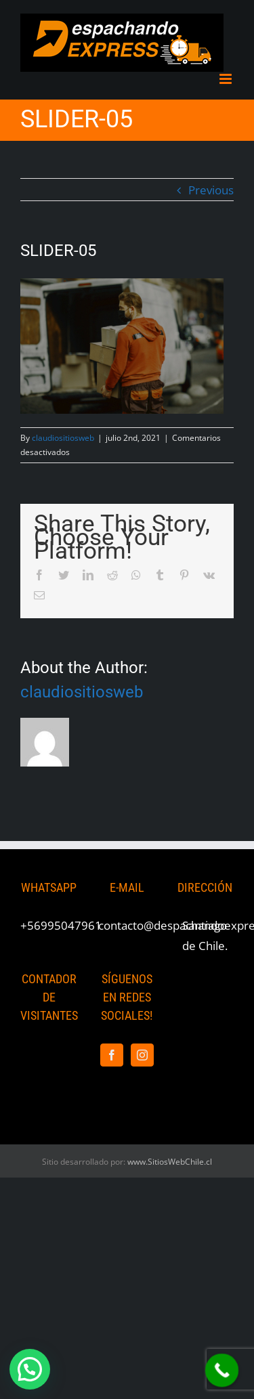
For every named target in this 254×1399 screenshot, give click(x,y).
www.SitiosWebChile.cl (169, 1161)
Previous (211, 190)
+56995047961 (61, 925)
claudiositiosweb (63, 438)
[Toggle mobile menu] (226, 79)
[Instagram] (142, 1055)
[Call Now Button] (222, 1370)
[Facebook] (111, 1055)
